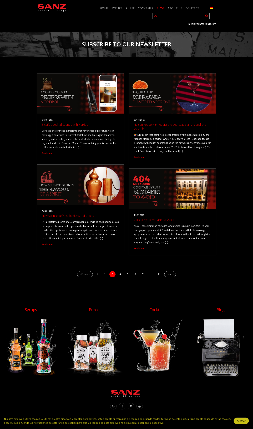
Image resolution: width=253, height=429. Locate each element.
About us (174, 8)
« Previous (85, 274)
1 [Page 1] (97, 274)
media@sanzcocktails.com (202, 23)
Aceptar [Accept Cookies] (241, 421)
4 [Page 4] (120, 274)
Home (104, 8)
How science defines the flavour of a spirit (68, 216)
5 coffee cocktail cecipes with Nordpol (65, 124)
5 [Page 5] (127, 274)
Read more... (48, 153)
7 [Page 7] (142, 274)
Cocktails (145, 8)
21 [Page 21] (159, 274)
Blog (160, 8)
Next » (170, 274)
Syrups (117, 8)
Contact (192, 8)
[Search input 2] (181, 16)
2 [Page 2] (105, 274)
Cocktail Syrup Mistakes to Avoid (154, 220)
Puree (130, 8)
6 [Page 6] (135, 274)
